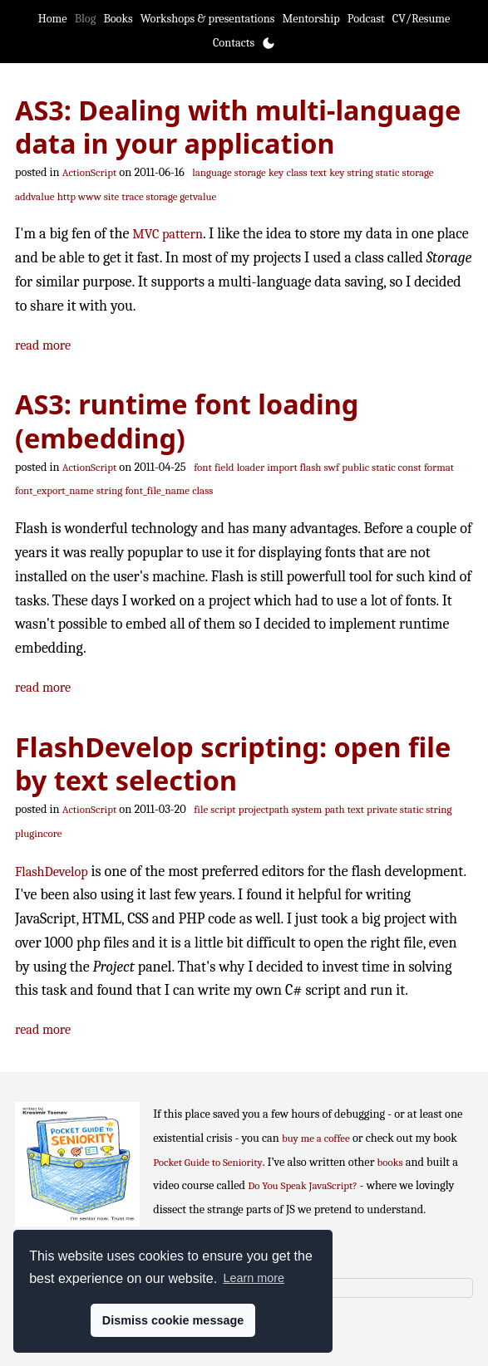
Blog (85, 19)
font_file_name (157, 490)
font (203, 467)
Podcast (366, 19)
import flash (294, 467)
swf (331, 467)
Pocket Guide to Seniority (208, 1162)
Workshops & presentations (207, 19)
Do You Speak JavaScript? (302, 1185)
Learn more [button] (253, 1278)
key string (350, 172)
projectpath (264, 809)
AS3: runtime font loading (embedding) (186, 420)
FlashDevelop (51, 871)
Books (117, 19)
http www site (88, 196)
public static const (381, 467)
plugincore (38, 833)
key (276, 172)
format (439, 467)
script (222, 809)
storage (250, 172)
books (390, 1162)
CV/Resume (421, 19)
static (388, 172)
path (334, 809)
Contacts (233, 43)
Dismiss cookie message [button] (173, 1320)
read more (43, 345)
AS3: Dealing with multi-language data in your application (238, 126)
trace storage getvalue (168, 196)
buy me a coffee (316, 1138)
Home (52, 19)
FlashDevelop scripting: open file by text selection (233, 763)
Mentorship (310, 19)
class (296, 172)
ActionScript (89, 172)
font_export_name (54, 490)
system (307, 809)
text (318, 172)
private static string (409, 809)
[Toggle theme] (268, 43)
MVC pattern (167, 234)
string (109, 490)
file (201, 809)
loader (250, 467)
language (211, 172)
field (224, 467)
